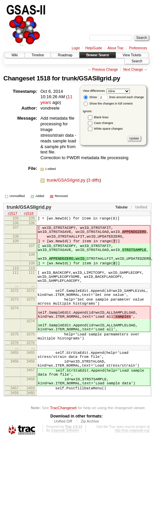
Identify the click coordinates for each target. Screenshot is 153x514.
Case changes (103, 123)
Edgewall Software (65, 468)
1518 (43, 78)
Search (137, 61)
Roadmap (65, 55)
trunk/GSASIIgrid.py (91, 78)
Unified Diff (63, 459)
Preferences (138, 48)
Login (76, 48)
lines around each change (121, 97)
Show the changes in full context (108, 103)
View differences (94, 90)
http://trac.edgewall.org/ (132, 468)
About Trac (115, 48)
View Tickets (132, 55)
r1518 (28, 214)
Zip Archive (90, 459)
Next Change (133, 69)
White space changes (108, 128)
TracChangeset (63, 446)
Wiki (14, 55)
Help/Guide (93, 48)
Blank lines (101, 117)
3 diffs (93, 180)
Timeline (38, 55)
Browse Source (97, 55)
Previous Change (105, 69)
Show (90, 97)
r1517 (12, 214)
